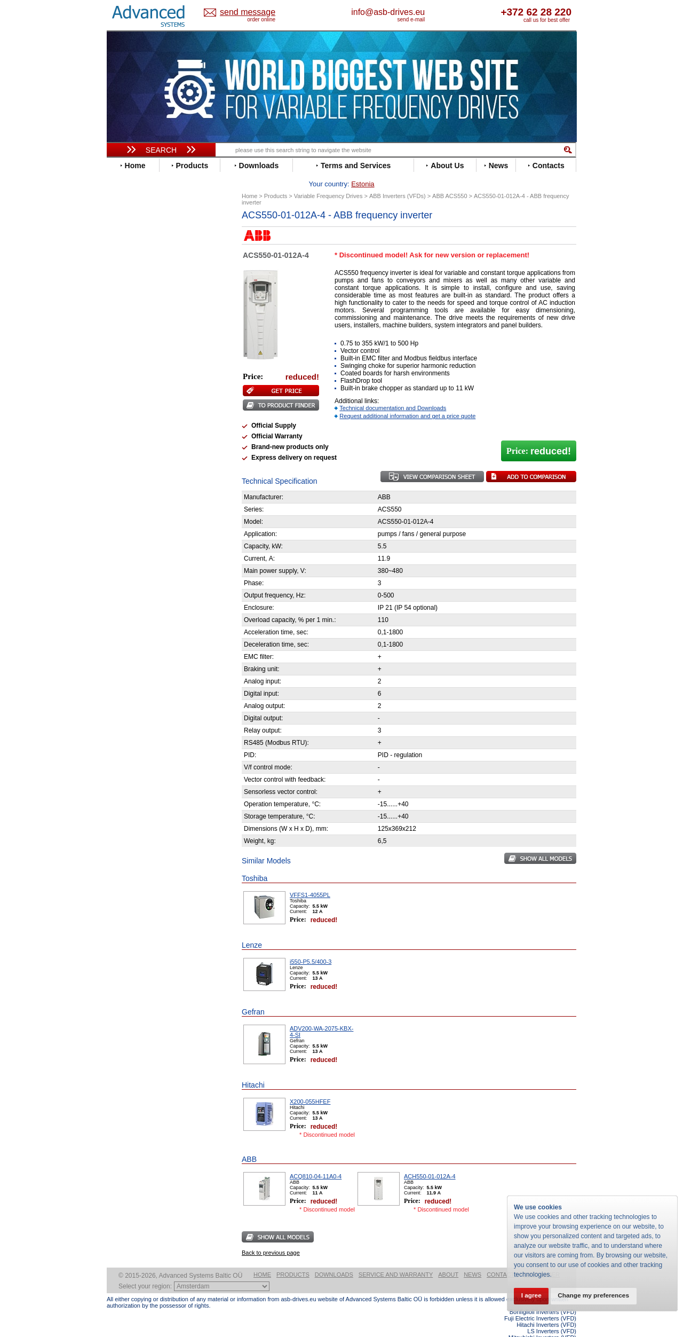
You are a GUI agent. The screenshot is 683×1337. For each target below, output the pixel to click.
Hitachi (127, 353)
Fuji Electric (136, 337)
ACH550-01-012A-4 (430, 1160)
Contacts (503, 1258)
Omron (127, 425)
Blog (119, 686)
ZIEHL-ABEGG (140, 505)
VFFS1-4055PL (310, 878)
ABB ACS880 (559, 1334)
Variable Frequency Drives (155, 233)
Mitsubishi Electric (147, 409)
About (448, 1258)
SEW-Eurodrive (141, 465)
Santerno (131, 449)
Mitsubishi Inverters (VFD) (542, 1321)
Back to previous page (271, 1236)
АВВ (123, 534)
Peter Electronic (142, 566)
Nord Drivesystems (148, 417)
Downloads (334, 1258)
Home (262, 1258)
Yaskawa (130, 513)
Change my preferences (598, 1295)
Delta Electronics (144, 289)
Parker (127, 433)
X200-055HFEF (310, 1085)
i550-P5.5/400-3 (310, 945)
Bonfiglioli (133, 265)
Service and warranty (396, 1258)
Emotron (130, 313)
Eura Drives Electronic (153, 321)
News (472, 1258)
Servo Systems (136, 595)
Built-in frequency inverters (148, 793)
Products (292, 1258)
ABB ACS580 (559, 1327)
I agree (532, 1295)
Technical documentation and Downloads (392, 391)
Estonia (256, 13)
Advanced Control (146, 249)
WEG (124, 497)
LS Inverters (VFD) (551, 1314)
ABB (123, 241)
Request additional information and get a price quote (407, 399)
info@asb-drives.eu (432, 12)
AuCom (128, 542)
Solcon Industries (145, 582)
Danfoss (130, 281)
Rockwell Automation (151, 441)
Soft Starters (132, 526)
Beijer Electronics (145, 257)
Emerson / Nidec (143, 305)
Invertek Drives (141, 369)
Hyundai (130, 361)
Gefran (127, 345)
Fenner (127, 329)
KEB (123, 385)
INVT (124, 377)
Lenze (126, 393)
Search (161, 150)
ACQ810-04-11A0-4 (316, 1160)
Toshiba (129, 481)
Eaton (126, 297)
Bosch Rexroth (140, 273)
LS (120, 401)
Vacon (126, 489)
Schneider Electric (146, 457)
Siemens (130, 473)
